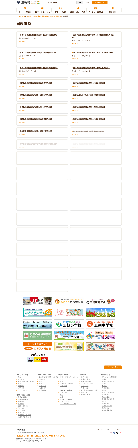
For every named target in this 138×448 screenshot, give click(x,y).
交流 (40, 383)
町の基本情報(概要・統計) (89, 390)
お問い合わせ (100, 2)
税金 (19, 377)
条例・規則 (84, 377)
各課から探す (106, 375)
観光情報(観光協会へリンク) (48, 377)
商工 (61, 395)
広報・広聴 (84, 386)
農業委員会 (105, 408)
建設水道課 (105, 397)
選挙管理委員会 (46, 16)
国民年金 (21, 379)
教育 (61, 381)
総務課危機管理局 (108, 381)
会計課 (104, 401)
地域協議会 (42, 390)
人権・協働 (63, 386)
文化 (40, 381)
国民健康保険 (22, 397)
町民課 (104, 386)
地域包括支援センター (25, 417)
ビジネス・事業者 (95, 10)
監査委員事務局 (107, 406)
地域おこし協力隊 (66, 399)
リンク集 (105, 429)
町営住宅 (21, 386)
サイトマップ (98, 429)
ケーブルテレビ (23, 390)
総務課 (104, 379)
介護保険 (21, 401)
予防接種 (21, 408)
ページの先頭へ (112, 367)
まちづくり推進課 (108, 392)
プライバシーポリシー (115, 429)
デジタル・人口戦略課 (109, 377)
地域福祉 (21, 412)
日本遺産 (42, 379)
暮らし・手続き (25, 10)
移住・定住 (42, 386)
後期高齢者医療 (23, 399)
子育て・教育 (60, 10)
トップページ (21, 16)
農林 (61, 397)
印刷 (87, 2)
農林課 (104, 390)
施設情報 (84, 392)
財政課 (104, 383)
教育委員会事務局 (108, 399)
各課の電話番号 (86, 381)
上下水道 (21, 388)
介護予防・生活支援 (24, 415)
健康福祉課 (105, 388)
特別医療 (21, 404)
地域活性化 (42, 388)
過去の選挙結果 (56, 16)
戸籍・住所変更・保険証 (26, 381)
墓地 (19, 383)
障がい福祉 (21, 410)
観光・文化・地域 (43, 10)
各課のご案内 (36, 16)
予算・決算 (84, 388)
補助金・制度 (85, 395)
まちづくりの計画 (87, 383)
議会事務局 (105, 403)
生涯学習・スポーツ (66, 383)
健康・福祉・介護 (78, 10)
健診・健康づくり (24, 406)
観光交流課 (105, 395)
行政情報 (113, 10)
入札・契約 (63, 393)
